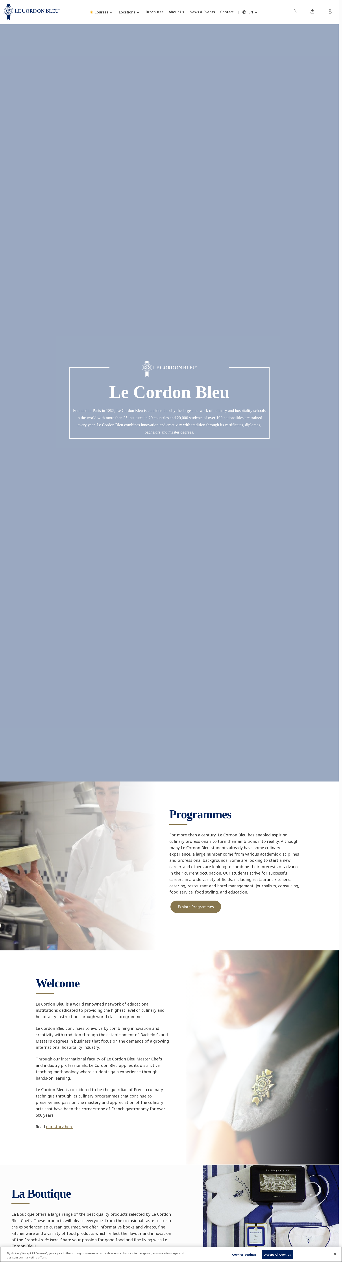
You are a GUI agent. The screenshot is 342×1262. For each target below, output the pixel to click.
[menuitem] (294, 12)
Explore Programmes (196, 906)
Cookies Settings (244, 1254)
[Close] (335, 1254)
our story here (59, 1126)
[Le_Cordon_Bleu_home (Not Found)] (31, 12)
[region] (171, 1254)
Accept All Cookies (277, 1254)
